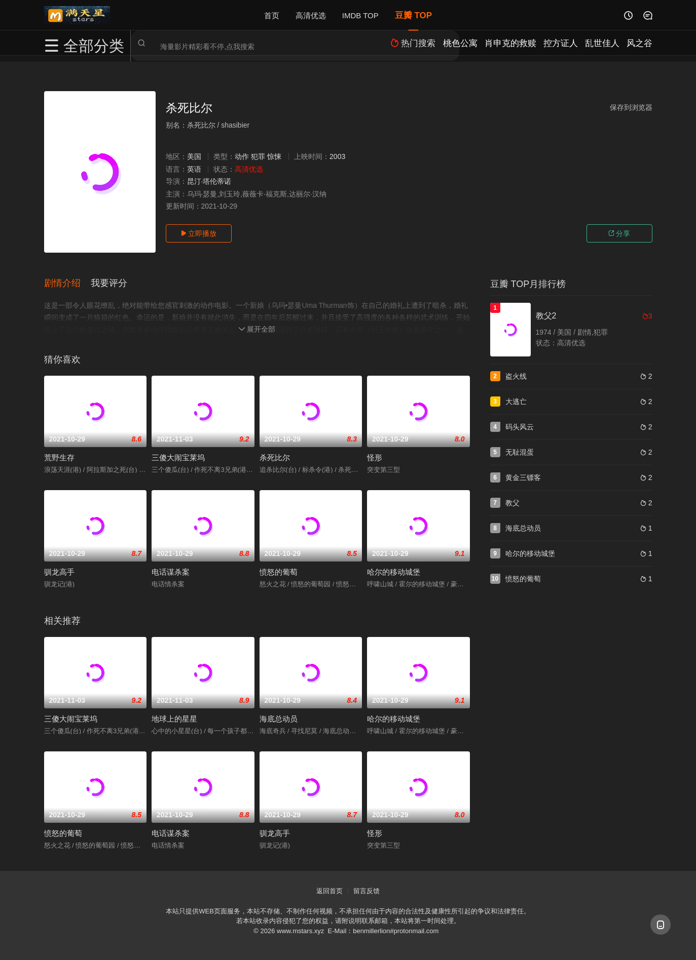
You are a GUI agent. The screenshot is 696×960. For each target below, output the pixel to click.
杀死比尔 (275, 456)
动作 (242, 156)
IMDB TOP (360, 15)
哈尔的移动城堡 (393, 571)
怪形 (374, 456)
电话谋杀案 (171, 571)
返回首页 (329, 890)
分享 (619, 233)
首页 (271, 15)
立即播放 (198, 233)
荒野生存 (59, 456)
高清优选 (311, 15)
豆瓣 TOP (413, 15)
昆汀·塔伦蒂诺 (209, 181)
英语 (194, 169)
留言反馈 (366, 890)
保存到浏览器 (631, 107)
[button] (67, 283)
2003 (337, 156)
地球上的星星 (174, 717)
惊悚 (274, 156)
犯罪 (258, 156)
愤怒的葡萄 (279, 571)
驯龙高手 (59, 571)
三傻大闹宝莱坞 (178, 456)
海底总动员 (279, 717)
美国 (194, 156)
